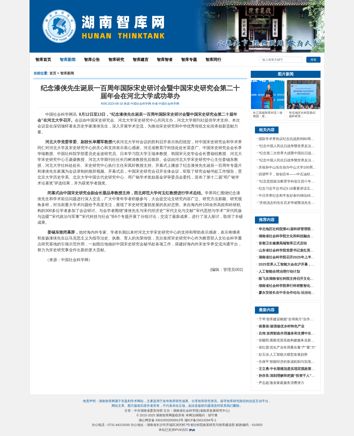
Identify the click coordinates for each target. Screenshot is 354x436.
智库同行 (213, 59)
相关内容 (267, 130)
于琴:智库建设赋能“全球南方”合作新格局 (290, 319)
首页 (52, 73)
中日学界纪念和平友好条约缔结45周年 (288, 195)
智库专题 (189, 59)
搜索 (313, 59)
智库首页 (43, 59)
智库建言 (140, 59)
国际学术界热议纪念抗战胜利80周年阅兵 (290, 139)
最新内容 (267, 310)
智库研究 (116, 59)
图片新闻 (286, 74)
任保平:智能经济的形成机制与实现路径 (288, 362)
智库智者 (165, 59)
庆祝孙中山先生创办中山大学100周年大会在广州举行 (299, 167)
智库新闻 (67, 59)
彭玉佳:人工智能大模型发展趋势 (283, 354)
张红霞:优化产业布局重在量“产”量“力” (287, 347)
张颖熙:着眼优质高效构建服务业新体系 (288, 340)
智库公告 (92, 59)
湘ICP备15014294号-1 (200, 420)
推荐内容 (267, 220)
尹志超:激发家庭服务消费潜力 (281, 383)
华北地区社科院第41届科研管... (302, 114)
